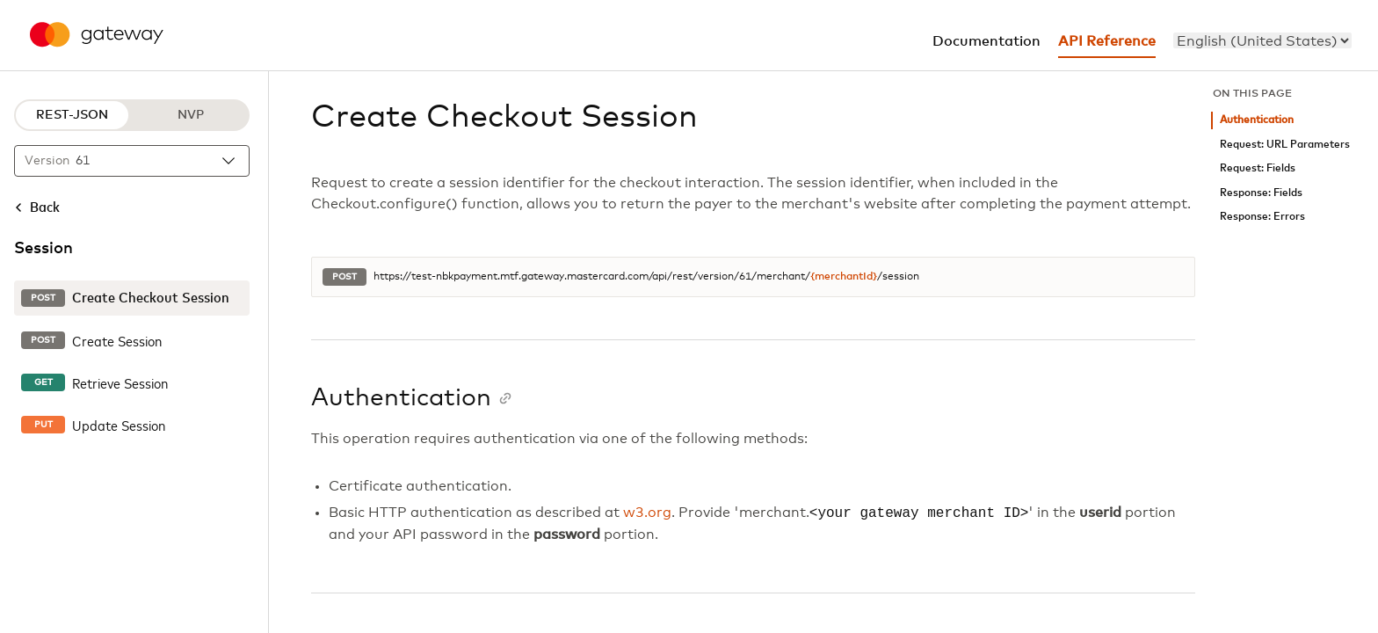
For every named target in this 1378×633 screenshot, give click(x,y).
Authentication (1257, 120)
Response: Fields (1261, 193)
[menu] (1262, 40)
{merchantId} (843, 277)
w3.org (647, 513)
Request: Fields (1257, 168)
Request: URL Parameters (1285, 144)
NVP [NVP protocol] (191, 115)
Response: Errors (1262, 216)
